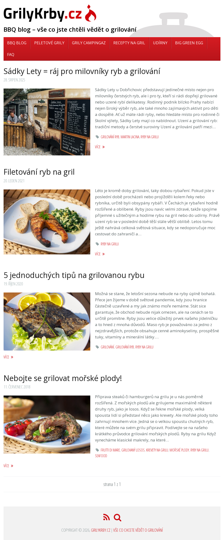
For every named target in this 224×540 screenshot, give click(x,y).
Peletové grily (49, 42)
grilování (107, 347)
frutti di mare (110, 450)
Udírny (160, 42)
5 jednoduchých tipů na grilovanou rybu (74, 275)
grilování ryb (110, 136)
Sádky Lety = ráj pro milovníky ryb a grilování (82, 71)
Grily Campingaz (89, 42)
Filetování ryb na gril (39, 172)
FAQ (10, 54)
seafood (101, 455)
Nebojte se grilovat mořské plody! (63, 378)
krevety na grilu (157, 450)
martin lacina (130, 136)
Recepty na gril (129, 42)
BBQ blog (16, 42)
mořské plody (179, 450)
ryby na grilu (150, 136)
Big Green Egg (189, 42)
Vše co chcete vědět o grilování (138, 530)
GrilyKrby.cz (100, 530)
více (100, 146)
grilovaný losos (133, 450)
